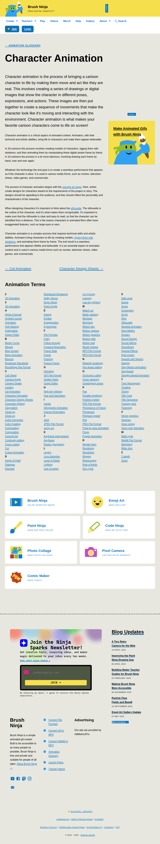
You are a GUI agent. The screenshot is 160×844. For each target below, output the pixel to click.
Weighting (126, 444)
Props (85, 432)
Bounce (9, 359)
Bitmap (9, 347)
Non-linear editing (92, 367)
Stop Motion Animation (133, 367)
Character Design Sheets (19, 399)
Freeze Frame (51, 363)
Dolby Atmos (51, 298)
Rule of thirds (89, 464)
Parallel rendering (92, 395)
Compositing (12, 428)
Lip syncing (88, 294)
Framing (48, 359)
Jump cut (49, 428)
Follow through (52, 343)
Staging (125, 363)
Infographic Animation (56, 408)
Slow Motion (128, 330)
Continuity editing (14, 440)
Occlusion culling (91, 375)
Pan (84, 391)
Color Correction (14, 420)
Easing (47, 314)
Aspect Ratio (12, 334)
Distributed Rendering (56, 294)
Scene (124, 302)
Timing (125, 391)
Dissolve (9, 468)
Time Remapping (130, 383)
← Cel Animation (18, 269)
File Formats (51, 334)
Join (12, 29)
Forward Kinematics (55, 347)
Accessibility (94, 827)
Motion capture (90, 330)
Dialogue (10, 464)
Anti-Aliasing (12, 326)
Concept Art (11, 436)
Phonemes (88, 412)
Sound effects (129, 343)
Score (124, 306)
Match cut (87, 310)
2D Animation (12, 298)
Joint (46, 420)
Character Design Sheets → (81, 269)
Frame (47, 355)
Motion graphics (91, 334)
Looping (86, 298)
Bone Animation (13, 355)
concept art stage (71, 187)
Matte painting (90, 314)
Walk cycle (127, 436)
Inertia (47, 403)
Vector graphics (129, 416)
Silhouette (126, 322)
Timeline (126, 387)
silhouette (76, 208)
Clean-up (10, 412)
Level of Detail (52, 460)
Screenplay (127, 310)
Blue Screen (12, 351)
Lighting (48, 464)
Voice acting (128, 424)
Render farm (89, 444)
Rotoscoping (89, 460)
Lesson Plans (55, 762)
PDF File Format (91, 403)
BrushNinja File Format (18, 367)
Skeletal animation (131, 326)
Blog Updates (128, 632)
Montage (87, 318)
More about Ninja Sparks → (35, 661)
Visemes (126, 420)
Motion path (89, 339)
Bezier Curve (12, 343)
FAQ (118, 827)
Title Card (126, 395)
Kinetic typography (54, 444)
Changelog (62, 819)
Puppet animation (92, 436)
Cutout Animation (14, 452)
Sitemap (99, 819)
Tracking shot (128, 403)
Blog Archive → (120, 722)
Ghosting (49, 371)
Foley (47, 339)
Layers (47, 452)
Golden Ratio (51, 379)
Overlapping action (92, 383)
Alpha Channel (13, 314)
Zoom (124, 460)
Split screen (127, 355)
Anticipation (11, 330)
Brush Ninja (38, 7)
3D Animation (12, 306)
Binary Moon (87, 835)
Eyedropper (50, 326)
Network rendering (92, 363)
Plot (84, 420)
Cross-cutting (12, 444)
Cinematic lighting (15, 403)
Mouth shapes (90, 347)
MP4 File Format (91, 355)
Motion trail (88, 343)
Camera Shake (13, 383)
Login (27, 29)
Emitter (48, 318)
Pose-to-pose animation (95, 428)
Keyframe (49, 440)
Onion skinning (90, 379)
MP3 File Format (91, 351)
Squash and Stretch (132, 359)
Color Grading (13, 424)
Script (124, 314)
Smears (125, 334)
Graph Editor (51, 383)
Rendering (88, 448)
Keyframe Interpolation (56, 436)
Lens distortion (52, 456)
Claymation (11, 408)
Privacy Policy (48, 827)
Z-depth (125, 456)
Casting (9, 387)
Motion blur (88, 326)
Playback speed (91, 416)
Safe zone (126, 298)
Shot (123, 318)
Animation (10, 322)
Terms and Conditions (72, 827)
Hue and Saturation (54, 395)
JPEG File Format (54, 424)
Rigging (86, 456)
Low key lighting (91, 302)
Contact (109, 827)
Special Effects (129, 351)
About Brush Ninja (81, 819)
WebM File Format (131, 440)
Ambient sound (13, 318)
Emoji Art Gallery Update (126, 712)
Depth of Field (13, 460)
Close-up (10, 416)
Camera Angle (13, 379)
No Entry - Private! (81, 811)
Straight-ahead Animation (135, 375)
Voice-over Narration (132, 428)
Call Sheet (11, 375)
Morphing (87, 322)
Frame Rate (50, 351)
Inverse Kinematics (54, 412)
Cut (7, 448)
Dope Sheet (50, 302)
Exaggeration (51, 322)
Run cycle (87, 468)
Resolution (88, 452)
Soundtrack (127, 347)
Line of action (51, 468)
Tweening (126, 408)
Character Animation (16, 395)
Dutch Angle (50, 306)
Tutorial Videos (56, 769)
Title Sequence (129, 399)
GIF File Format (52, 375)
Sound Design (129, 339)
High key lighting (53, 391)
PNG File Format (91, 424)
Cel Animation (12, 391)
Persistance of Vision (94, 408)
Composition (12, 432)
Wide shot (126, 448)
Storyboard (127, 371)
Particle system (90, 399)
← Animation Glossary (23, 45)
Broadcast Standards (16, 363)
